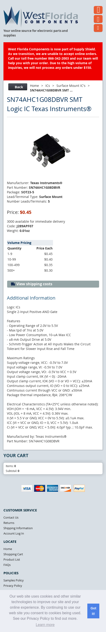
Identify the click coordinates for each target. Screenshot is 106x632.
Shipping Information (18, 528)
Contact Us (10, 517)
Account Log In (13, 533)
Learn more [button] (45, 625)
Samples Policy (13, 580)
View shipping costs (31, 284)
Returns (8, 523)
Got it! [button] (93, 611)
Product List (11, 559)
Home (34, 85)
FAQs (7, 565)
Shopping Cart (13, 554)
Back (17, 87)
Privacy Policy (12, 585)
